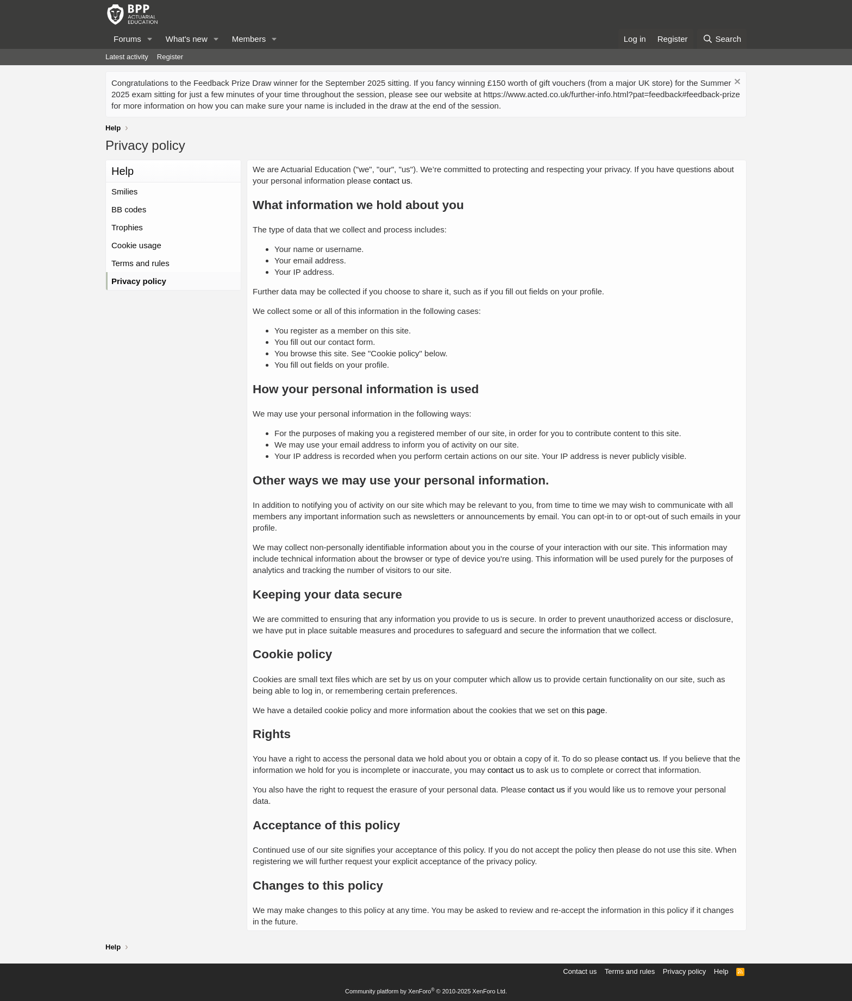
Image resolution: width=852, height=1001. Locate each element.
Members (249, 38)
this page (588, 710)
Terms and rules (140, 263)
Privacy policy (138, 281)
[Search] (722, 39)
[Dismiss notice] (736, 83)
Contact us (580, 971)
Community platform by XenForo (426, 991)
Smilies (124, 191)
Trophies (127, 227)
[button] (150, 39)
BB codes (128, 209)
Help (721, 971)
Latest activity (126, 57)
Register (170, 57)
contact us (391, 180)
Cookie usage (136, 245)
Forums (127, 38)
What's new (187, 38)
